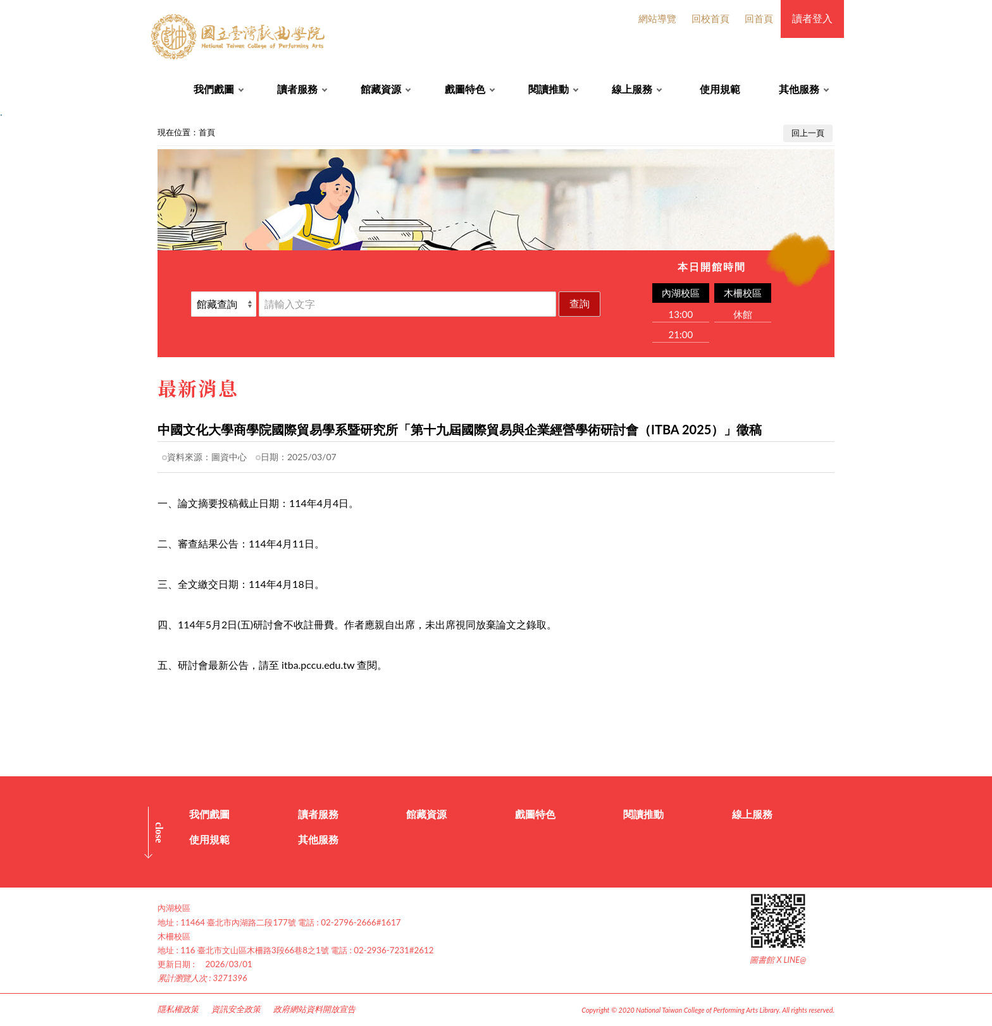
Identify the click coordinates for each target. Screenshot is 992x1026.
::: (7, 129)
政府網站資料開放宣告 (314, 1009)
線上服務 (632, 89)
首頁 (207, 132)
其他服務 (799, 89)
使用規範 (720, 89)
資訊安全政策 (236, 1009)
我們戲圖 (214, 89)
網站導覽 (657, 18)
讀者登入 (812, 18)
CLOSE (159, 832)
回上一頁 (807, 133)
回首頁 (759, 18)
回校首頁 (710, 18)
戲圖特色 (465, 89)
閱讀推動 (548, 89)
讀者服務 (297, 89)
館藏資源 (381, 89)
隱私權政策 (178, 1009)
